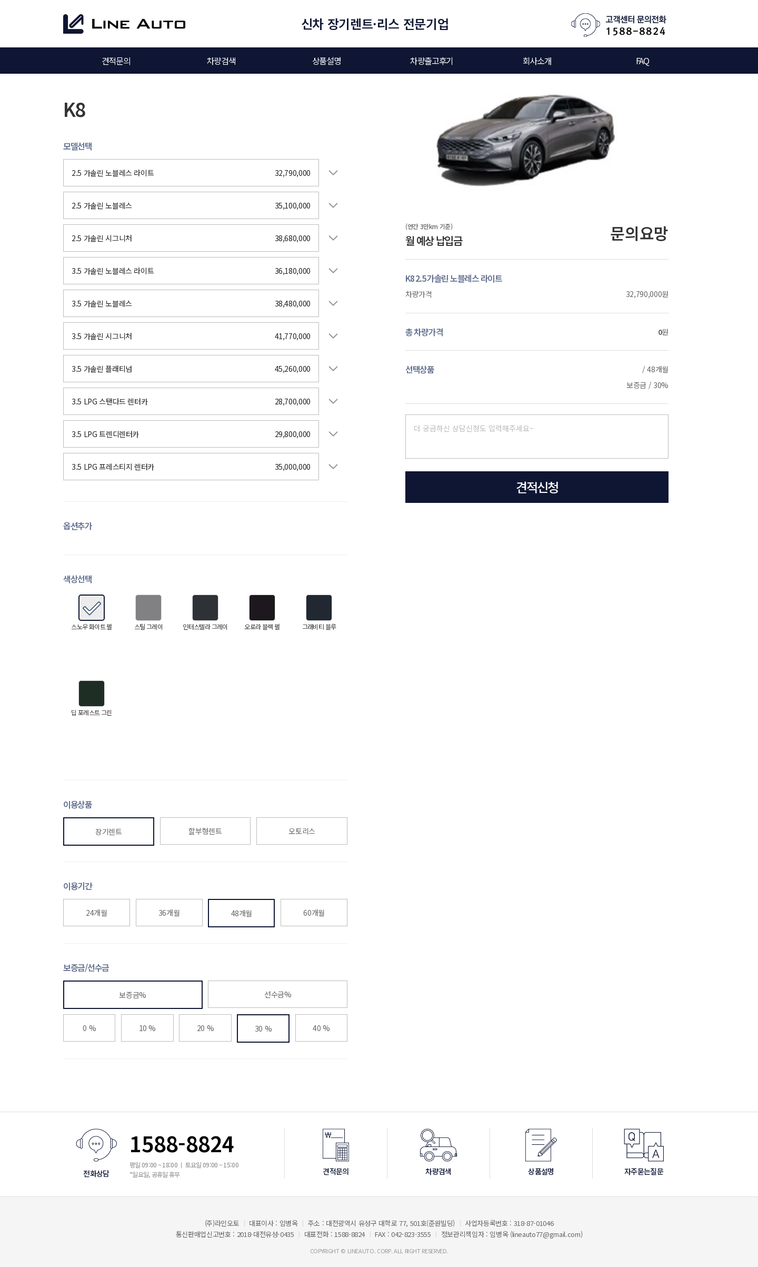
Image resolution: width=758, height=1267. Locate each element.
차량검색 (221, 60)
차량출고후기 (431, 60)
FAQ (642, 60)
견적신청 (537, 487)
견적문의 (116, 60)
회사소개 (537, 60)
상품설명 (326, 60)
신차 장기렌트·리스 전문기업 (375, 23)
